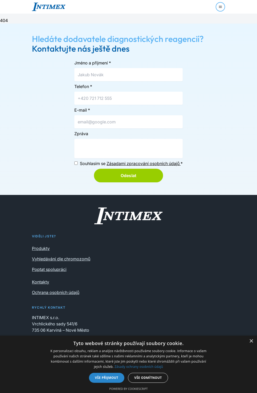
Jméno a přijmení (92, 63)
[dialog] (128, 364)
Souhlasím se (131, 163)
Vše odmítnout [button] (148, 377)
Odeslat (128, 175)
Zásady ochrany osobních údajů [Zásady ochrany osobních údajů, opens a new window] (139, 366)
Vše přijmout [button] (106, 377)
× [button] (251, 341)
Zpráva (81, 133)
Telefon (83, 86)
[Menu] (220, 7)
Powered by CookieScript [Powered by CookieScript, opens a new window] (128, 389)
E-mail (82, 110)
